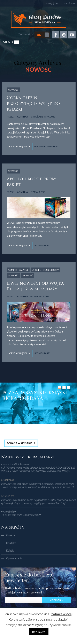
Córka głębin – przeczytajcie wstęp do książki (33, 104)
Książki (10, 550)
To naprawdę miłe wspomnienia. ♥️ (21, 514)
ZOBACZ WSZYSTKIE (19, 443)
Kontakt (11, 543)
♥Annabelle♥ (8, 511)
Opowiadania (14, 558)
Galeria (10, 535)
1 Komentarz (41, 245)
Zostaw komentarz (46, 146)
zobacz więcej (61, 614)
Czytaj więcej (18, 146)
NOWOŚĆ (13, 89)
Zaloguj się (51, 3)
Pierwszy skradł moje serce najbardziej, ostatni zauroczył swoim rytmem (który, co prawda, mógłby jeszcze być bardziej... (38, 501)
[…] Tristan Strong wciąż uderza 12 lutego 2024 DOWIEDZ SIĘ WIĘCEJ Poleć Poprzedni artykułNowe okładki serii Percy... (38, 469)
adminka (22, 116)
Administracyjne (18, 270)
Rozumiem (38, 632)
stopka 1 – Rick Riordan (15, 464)
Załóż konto (70, 3)
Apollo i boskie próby (45, 270)
